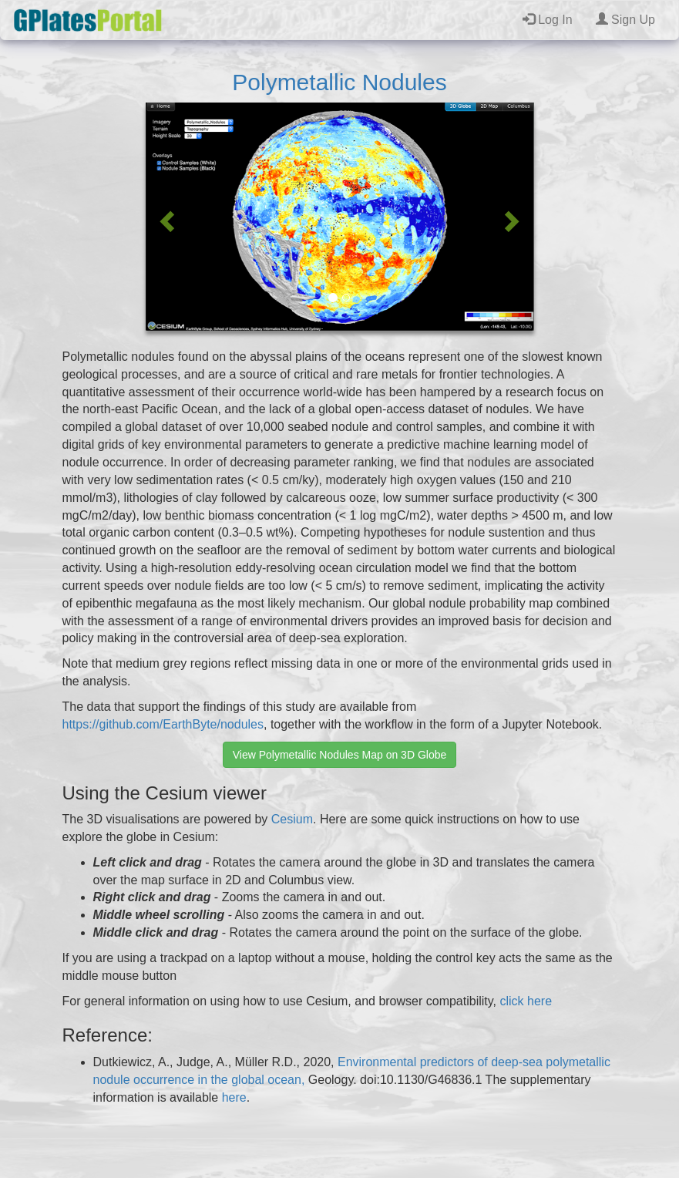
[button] (165, 217)
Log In (548, 19)
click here (525, 1001)
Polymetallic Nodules (339, 82)
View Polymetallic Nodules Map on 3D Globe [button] (340, 755)
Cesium (292, 819)
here (234, 1097)
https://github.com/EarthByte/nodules (163, 724)
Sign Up (625, 19)
